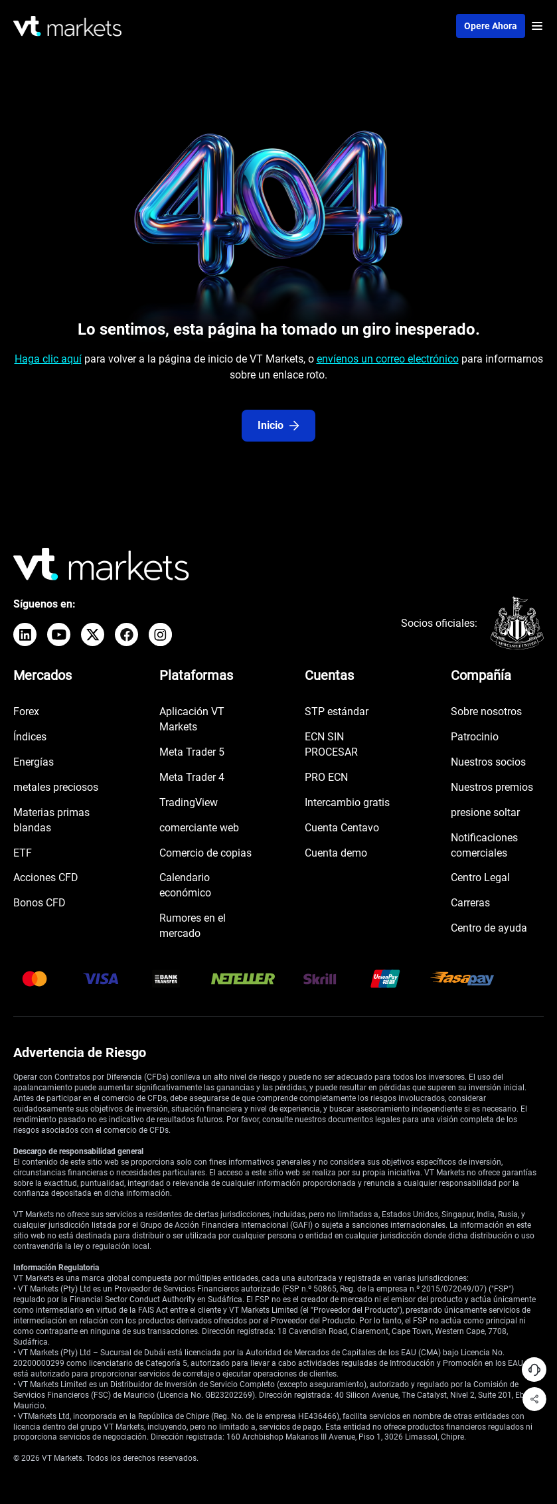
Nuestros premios (492, 787)
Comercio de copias (205, 853)
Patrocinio (475, 736)
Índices (29, 736)
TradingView (188, 802)
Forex (26, 711)
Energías (33, 762)
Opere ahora (490, 26)
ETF (22, 853)
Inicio (278, 425)
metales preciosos (55, 787)
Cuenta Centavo (342, 827)
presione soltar (485, 812)
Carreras (470, 902)
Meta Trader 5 (191, 752)
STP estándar (336, 711)
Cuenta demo (336, 853)
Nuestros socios (488, 762)
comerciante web (199, 827)
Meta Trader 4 (191, 777)
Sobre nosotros (486, 711)
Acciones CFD (45, 877)
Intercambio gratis (347, 802)
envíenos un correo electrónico (388, 359)
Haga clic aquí (48, 359)
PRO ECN (326, 777)
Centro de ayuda (489, 928)
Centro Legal (480, 877)
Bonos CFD (39, 902)
